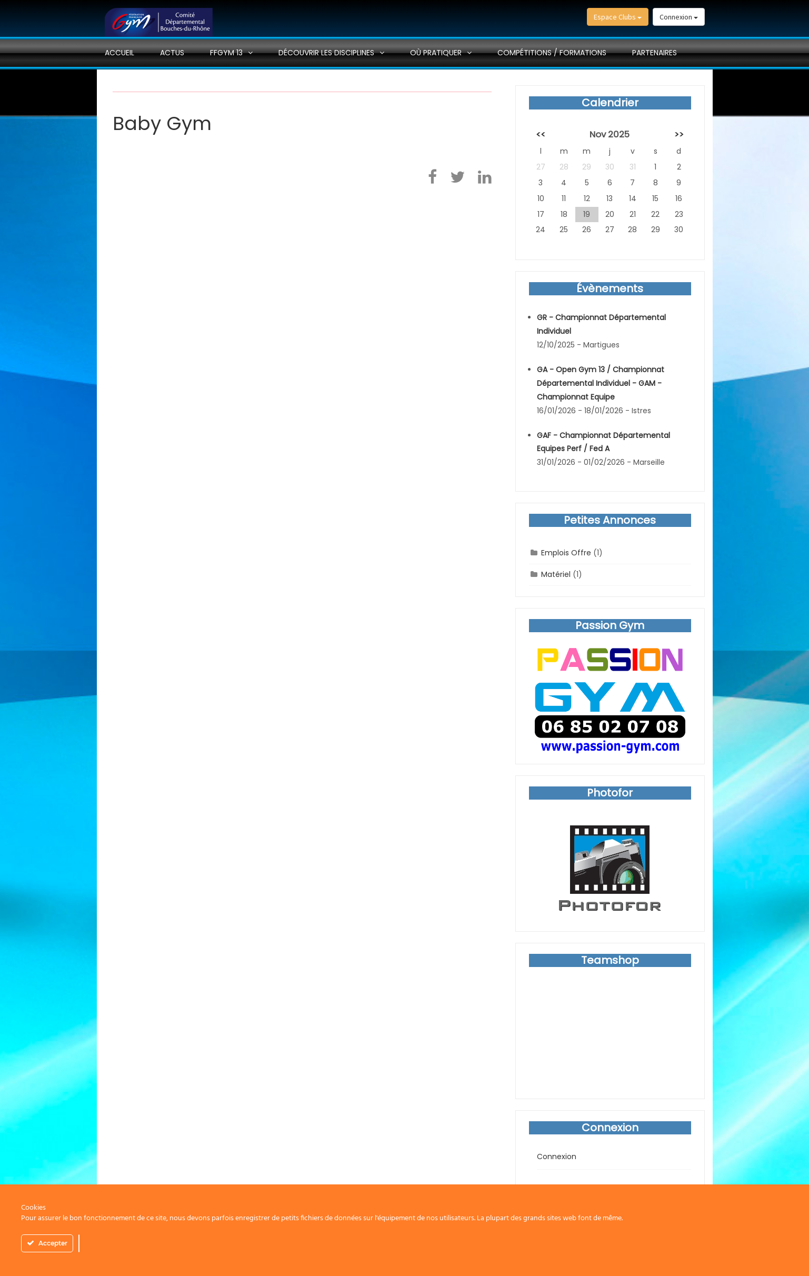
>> (679, 134)
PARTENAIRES (654, 52)
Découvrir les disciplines (326, 52)
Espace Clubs (618, 17)
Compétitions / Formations (551, 52)
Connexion (679, 17)
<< (540, 134)
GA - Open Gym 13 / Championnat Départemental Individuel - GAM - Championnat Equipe (600, 383)
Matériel (556, 574)
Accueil (119, 52)
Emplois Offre (566, 552)
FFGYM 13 (226, 52)
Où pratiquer (436, 52)
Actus (172, 52)
